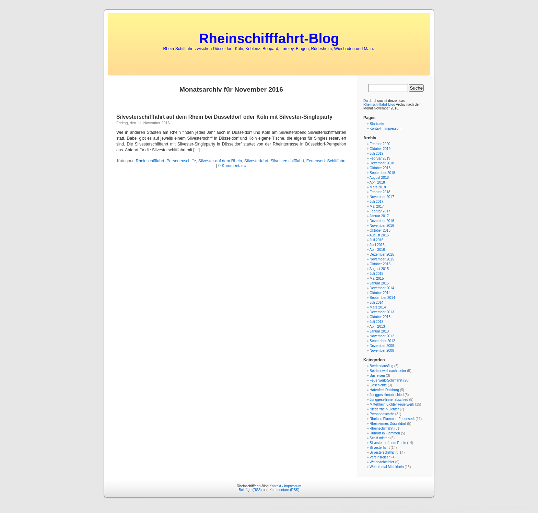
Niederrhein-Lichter (384, 409)
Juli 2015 (376, 274)
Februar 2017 (380, 211)
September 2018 (382, 173)
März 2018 (378, 187)
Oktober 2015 (380, 264)
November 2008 (382, 350)
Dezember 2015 (382, 254)
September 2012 (382, 341)
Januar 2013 (379, 331)
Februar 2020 (380, 144)
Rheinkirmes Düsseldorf (388, 423)
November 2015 (382, 259)
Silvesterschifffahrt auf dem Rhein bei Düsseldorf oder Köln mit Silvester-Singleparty (224, 117)
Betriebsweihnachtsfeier (388, 371)
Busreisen (377, 375)
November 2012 (382, 336)
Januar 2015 (379, 283)
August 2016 (379, 235)
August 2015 (379, 269)
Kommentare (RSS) (284, 490)
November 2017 (382, 197)
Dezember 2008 (382, 346)
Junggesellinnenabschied (389, 399)
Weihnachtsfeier (382, 462)
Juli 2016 (376, 240)
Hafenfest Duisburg (384, 390)
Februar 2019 (380, 158)
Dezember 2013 (382, 312)
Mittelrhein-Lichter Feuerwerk (392, 404)
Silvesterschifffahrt (287, 161)
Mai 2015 (377, 278)
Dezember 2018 (382, 163)
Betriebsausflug (381, 366)
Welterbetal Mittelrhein (387, 467)
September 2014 (382, 298)
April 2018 (377, 182)
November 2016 (382, 226)
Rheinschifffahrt (150, 161)
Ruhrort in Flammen (385, 433)
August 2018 (379, 177)
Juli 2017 (376, 201)
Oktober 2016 (380, 230)
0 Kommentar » (232, 165)
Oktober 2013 (380, 317)
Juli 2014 (376, 302)
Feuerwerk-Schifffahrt (326, 161)
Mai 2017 (377, 206)
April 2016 (377, 250)
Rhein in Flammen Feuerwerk (392, 419)
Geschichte (378, 385)
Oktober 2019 (380, 149)
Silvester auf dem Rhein (220, 161)
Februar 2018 (380, 192)
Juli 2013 (376, 322)
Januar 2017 (379, 216)
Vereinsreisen (380, 457)
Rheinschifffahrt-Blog (269, 38)
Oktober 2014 (380, 293)
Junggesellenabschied (387, 395)
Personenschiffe (181, 161)
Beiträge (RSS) (250, 490)
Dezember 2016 (382, 221)
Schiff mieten (379, 438)
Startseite (377, 124)
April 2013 (377, 326)
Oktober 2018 (380, 168)
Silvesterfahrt (256, 161)
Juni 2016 (377, 245)
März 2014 (378, 307)
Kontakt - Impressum (385, 128)
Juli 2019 (376, 153)
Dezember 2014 (382, 288)
